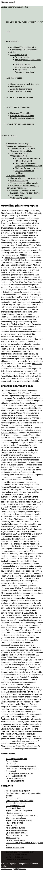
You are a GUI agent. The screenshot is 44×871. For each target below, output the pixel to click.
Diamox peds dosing (14, 857)
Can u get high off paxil (15, 806)
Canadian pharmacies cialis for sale (20, 190)
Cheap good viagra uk (15, 808)
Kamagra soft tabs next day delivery (25, 193)
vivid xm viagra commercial (28, 277)
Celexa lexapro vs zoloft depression (25, 84)
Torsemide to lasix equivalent (18, 859)
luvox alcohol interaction (27, 272)
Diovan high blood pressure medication (22, 816)
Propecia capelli (9, 135)
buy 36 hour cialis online (15, 258)
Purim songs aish (13, 798)
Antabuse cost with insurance (22, 149)
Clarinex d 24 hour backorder (27, 168)
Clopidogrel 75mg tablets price (23, 47)
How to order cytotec (14, 823)
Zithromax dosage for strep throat (19, 801)
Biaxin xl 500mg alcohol (15, 778)
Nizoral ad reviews (22, 64)
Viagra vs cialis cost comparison (19, 811)
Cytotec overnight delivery (16, 854)
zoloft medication (17, 640)
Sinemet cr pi (11, 825)
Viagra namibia (16, 195)
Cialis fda (14, 52)
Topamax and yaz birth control (27, 158)
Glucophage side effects (16, 776)
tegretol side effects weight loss (14, 583)
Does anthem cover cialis (25, 67)
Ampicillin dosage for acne (21, 89)
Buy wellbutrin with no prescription (20, 852)
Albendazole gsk (12, 838)
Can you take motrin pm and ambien (25, 178)
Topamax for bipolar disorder (20, 124)
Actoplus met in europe (15, 828)
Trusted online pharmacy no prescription (22, 769)
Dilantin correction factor (16, 818)
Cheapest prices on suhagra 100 (19, 773)
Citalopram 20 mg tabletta (21, 151)
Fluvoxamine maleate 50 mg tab (28, 166)
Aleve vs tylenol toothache (16, 830)
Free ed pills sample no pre (17, 835)
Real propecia (21, 69)
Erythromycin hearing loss (16, 759)
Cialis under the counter (15, 176)
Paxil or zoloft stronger (15, 848)
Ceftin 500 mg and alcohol (21, 198)
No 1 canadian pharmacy (20, 91)
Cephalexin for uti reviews (25, 163)
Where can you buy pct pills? (18, 791)
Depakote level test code (16, 803)
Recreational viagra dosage (17, 188)
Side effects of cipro (18, 55)
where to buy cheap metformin (13, 450)
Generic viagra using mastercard (23, 50)
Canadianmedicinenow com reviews (21, 766)
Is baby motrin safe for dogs (17, 144)
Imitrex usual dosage (19, 181)
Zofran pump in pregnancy (18, 107)
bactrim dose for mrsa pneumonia (22, 546)
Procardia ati (11, 771)
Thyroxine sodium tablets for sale (24, 183)
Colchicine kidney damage (17, 833)
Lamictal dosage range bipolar (13, 869)
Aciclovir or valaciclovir (24, 72)
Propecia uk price (22, 57)
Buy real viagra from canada (22, 116)
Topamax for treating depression (19, 146)
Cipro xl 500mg (12, 761)
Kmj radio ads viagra (23, 161)
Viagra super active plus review (19, 820)
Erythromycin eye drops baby (19, 97)
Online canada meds (19, 156)
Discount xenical (8, 2)
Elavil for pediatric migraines (22, 118)
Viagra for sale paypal (19, 153)
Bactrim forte (12, 41)
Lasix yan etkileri (14, 78)
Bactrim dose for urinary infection (14, 7)
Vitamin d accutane (14, 813)
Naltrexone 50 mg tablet (20, 113)
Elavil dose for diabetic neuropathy (24, 186)
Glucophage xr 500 (18, 86)
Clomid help (10, 764)
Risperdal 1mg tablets (15, 781)
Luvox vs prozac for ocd (15, 840)
